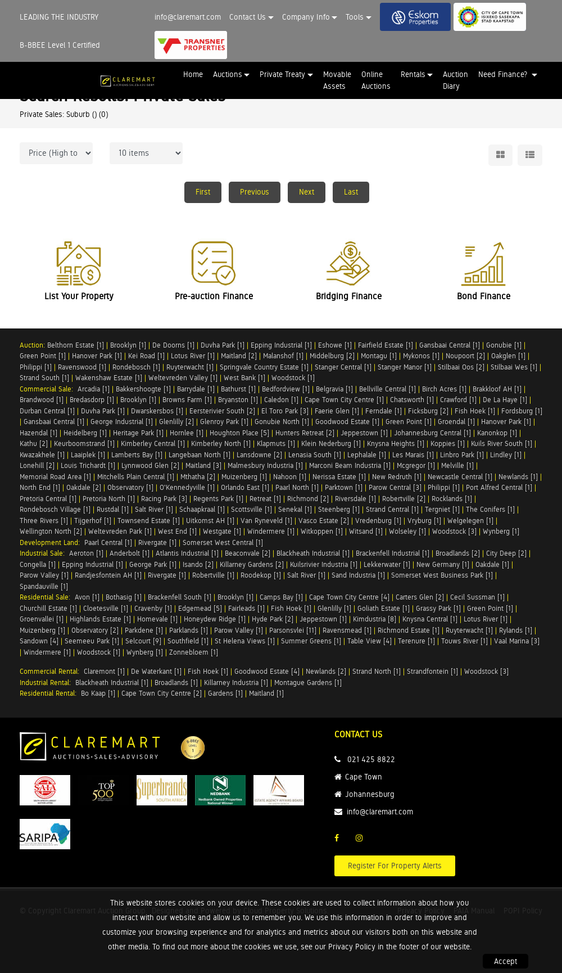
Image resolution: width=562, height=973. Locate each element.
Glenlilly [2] (176, 421)
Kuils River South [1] (501, 443)
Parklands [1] (188, 630)
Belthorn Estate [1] (75, 345)
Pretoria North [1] (109, 498)
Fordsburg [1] (521, 411)
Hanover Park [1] (97, 356)
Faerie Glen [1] (337, 411)
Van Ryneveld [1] (266, 520)
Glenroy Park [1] (224, 421)
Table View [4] (369, 641)
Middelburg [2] (332, 356)
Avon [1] (87, 597)
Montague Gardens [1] (308, 682)
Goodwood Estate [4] (267, 671)
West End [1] (177, 531)
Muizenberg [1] (244, 476)
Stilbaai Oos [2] (461, 367)
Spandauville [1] (44, 586)
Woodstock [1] (293, 377)
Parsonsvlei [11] (292, 630)
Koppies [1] (447, 443)
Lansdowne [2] (259, 455)
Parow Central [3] (395, 487)
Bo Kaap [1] (98, 693)
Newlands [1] (518, 476)
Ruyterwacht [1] (190, 367)
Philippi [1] (36, 367)
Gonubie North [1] (282, 421)
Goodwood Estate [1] (347, 421)
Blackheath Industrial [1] (313, 553)
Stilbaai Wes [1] (514, 367)
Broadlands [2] (458, 553)
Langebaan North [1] (199, 455)
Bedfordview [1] (286, 389)
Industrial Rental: (47, 682)
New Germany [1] (442, 564)
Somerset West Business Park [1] (442, 575)
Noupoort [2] (465, 356)
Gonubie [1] (504, 345)
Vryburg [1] (424, 520)
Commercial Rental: (52, 671)
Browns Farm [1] (187, 399)
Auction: (33, 345)
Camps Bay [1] (281, 597)
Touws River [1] (464, 641)
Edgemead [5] (200, 608)
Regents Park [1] (218, 498)
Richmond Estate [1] (408, 630)
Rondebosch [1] (136, 367)
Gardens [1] (225, 693)
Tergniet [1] (442, 509)
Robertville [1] (213, 575)
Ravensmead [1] (347, 630)
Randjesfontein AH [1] (108, 575)
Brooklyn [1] (128, 345)
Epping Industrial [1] (281, 345)
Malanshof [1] (283, 356)
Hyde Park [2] (272, 619)
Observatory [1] (130, 487)
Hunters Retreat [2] (304, 433)
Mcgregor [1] (416, 465)
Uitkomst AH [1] (210, 520)
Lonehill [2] (37, 465)
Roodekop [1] (261, 575)
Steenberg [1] (339, 509)
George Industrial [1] (121, 421)
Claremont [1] (104, 671)
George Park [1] (152, 564)
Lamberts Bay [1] (136, 455)
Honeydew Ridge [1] (215, 619)
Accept (505, 961)
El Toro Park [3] (285, 411)
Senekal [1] (295, 509)
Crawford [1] (458, 399)
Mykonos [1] (421, 356)
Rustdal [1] (113, 509)
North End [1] (40, 487)
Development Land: (52, 542)
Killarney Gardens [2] (252, 564)
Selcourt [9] (143, 641)
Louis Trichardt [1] (88, 465)
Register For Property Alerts (395, 865)
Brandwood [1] (42, 399)
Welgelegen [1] (470, 520)
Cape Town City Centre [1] (344, 399)
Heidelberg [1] (85, 433)
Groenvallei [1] (42, 619)
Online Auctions (376, 80)
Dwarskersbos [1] (157, 411)
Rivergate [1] (157, 542)
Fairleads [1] (246, 608)
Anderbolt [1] (129, 553)
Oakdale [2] (83, 487)
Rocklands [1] (452, 498)
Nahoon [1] (289, 476)
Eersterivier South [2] (222, 411)
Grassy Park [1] (438, 608)
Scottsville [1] (251, 509)
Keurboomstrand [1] (84, 443)
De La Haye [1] (505, 399)
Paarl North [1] (297, 487)
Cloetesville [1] (105, 608)
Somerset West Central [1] (223, 542)
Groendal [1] (456, 421)
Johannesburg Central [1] (432, 433)
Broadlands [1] (176, 682)
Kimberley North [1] (221, 443)
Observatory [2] (95, 630)
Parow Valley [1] (44, 575)
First (203, 191)
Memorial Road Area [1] (55, 476)
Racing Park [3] (164, 498)
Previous (254, 191)
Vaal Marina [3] (517, 641)
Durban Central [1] (47, 411)
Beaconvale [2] (247, 553)
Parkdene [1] (144, 630)
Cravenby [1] (153, 608)
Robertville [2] (403, 498)
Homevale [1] (157, 619)
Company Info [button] (306, 16)
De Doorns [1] (173, 345)
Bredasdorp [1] (92, 399)
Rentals (413, 74)
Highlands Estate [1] (100, 619)
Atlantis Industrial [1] (187, 553)
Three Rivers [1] (44, 520)
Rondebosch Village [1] (55, 509)
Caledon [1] (281, 399)
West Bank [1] (244, 377)
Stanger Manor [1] (405, 367)
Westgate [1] (222, 531)
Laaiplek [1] (88, 455)
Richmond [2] (308, 498)
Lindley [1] (506, 455)
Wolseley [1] (407, 531)
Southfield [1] (188, 641)
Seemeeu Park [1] (92, 641)
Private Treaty (282, 74)
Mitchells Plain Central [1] (135, 476)
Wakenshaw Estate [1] (108, 377)
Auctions (227, 74)
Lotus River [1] (193, 356)
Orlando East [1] (245, 487)
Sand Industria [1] (358, 575)
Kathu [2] (34, 443)
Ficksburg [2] (428, 411)
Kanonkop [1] (497, 433)
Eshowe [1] (335, 345)
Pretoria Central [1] (48, 498)
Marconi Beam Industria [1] (350, 465)
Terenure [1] (416, 641)
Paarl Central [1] (108, 542)
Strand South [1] (44, 377)
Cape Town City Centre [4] (349, 597)
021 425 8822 (371, 759)
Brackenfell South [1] (179, 597)
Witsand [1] (366, 531)
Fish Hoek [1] (475, 411)
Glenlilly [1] (334, 608)
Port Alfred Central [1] (499, 487)
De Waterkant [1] (156, 671)
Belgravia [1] (334, 389)
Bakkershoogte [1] (143, 389)
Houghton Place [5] (239, 433)
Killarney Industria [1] (236, 682)
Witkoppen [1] (322, 531)
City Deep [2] (506, 553)
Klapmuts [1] (276, 443)
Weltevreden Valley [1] (182, 377)
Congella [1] (38, 564)
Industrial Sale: (44, 553)
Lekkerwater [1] (387, 564)
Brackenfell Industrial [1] (392, 553)
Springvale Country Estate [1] (264, 367)
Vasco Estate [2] (323, 520)
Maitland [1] (266, 693)
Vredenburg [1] (378, 520)
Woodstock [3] (454, 531)
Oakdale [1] (492, 564)
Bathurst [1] (238, 389)
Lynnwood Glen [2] (150, 465)
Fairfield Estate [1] (385, 345)
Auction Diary (455, 80)
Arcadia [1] (94, 389)
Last (351, 191)
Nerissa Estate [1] (339, 476)
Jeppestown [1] (364, 433)
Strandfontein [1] (432, 671)
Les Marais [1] (413, 455)
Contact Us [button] (247, 16)
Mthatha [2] (197, 476)
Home (193, 74)
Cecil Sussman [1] (477, 597)
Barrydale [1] (196, 389)
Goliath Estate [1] (383, 608)
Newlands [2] (326, 671)
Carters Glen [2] (420, 597)
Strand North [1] (376, 671)
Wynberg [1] (501, 531)
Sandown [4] (39, 641)
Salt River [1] (154, 509)
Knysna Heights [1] (395, 443)
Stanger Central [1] (343, 367)
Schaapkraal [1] (202, 509)
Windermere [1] (270, 531)
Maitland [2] (239, 356)
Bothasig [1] (124, 597)
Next (306, 191)
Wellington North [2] (51, 531)
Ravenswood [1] (82, 367)
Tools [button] (355, 16)
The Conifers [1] (490, 509)
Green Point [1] (43, 356)
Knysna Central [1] (429, 619)
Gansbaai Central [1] (449, 345)
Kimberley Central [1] (153, 443)
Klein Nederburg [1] (331, 443)
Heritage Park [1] (138, 433)
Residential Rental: (50, 693)
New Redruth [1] (397, 476)
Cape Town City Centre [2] (161, 693)
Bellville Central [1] (387, 389)
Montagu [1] (379, 356)
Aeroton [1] (86, 553)
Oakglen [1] (508, 356)
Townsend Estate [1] (148, 520)
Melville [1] (457, 465)
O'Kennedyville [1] (187, 487)
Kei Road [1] (146, 356)
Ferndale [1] (383, 411)
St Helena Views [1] (245, 641)
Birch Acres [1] (444, 389)
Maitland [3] (203, 465)
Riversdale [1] (355, 498)
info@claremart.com (188, 16)
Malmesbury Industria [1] (265, 465)
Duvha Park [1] (222, 345)
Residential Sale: (47, 597)
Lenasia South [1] (314, 455)
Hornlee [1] (186, 433)
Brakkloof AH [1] (497, 389)
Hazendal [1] (38, 433)
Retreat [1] (265, 498)
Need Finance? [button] (503, 74)
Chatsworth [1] (412, 399)
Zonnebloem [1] (193, 652)
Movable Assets (337, 80)
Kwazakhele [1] (42, 455)
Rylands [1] (515, 630)
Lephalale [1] (366, 455)
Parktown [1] (343, 487)
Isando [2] (198, 564)
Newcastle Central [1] (460, 476)
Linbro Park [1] (462, 455)
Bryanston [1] (238, 399)
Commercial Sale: (49, 389)
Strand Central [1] (392, 509)
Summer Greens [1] (311, 641)
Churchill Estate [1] (48, 608)
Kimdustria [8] (374, 619)
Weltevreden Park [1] (120, 531)
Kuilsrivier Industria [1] (323, 564)
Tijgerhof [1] (92, 520)
